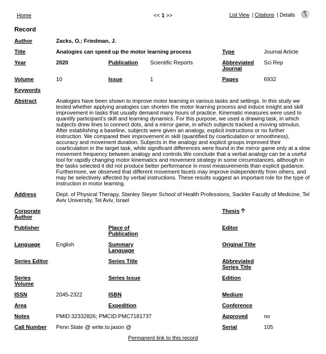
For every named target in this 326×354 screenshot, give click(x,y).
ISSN (20, 294)
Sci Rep (273, 62)
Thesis (230, 211)
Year (20, 62)
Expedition (122, 305)
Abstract (25, 101)
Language (27, 244)
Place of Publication (123, 230)
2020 (62, 62)
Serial (229, 327)
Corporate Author (27, 214)
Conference (237, 305)
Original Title (238, 244)
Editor (230, 228)
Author (23, 41)
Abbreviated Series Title (238, 264)
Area (20, 305)
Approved (234, 316)
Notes (21, 316)
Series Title (123, 261)
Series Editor (31, 261)
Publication (123, 62)
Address (25, 194)
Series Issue (124, 278)
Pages (230, 79)
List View (239, 15)
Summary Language (122, 247)
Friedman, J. (100, 41)
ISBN (115, 294)
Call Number (30, 327)
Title (20, 52)
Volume (24, 79)
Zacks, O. (68, 41)
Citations (264, 15)
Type (228, 52)
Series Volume (24, 281)
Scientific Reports (171, 62)
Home (24, 15)
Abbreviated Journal (238, 65)
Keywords (27, 90)
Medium (232, 294)
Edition (231, 278)
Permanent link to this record (163, 338)
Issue (116, 79)
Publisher (26, 228)
